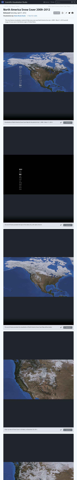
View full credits (32, 16)
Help (52, 2)
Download (67, 122)
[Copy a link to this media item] (61, 122)
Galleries (46, 2)
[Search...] (63, 2)
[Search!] (74, 2)
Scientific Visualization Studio (16, 2)
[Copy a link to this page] (66, 13)
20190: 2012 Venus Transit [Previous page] (12, 6)
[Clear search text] (71, 2)
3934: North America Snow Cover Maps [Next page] (59, 6)
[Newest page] (73, 6)
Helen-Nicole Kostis (20, 16)
